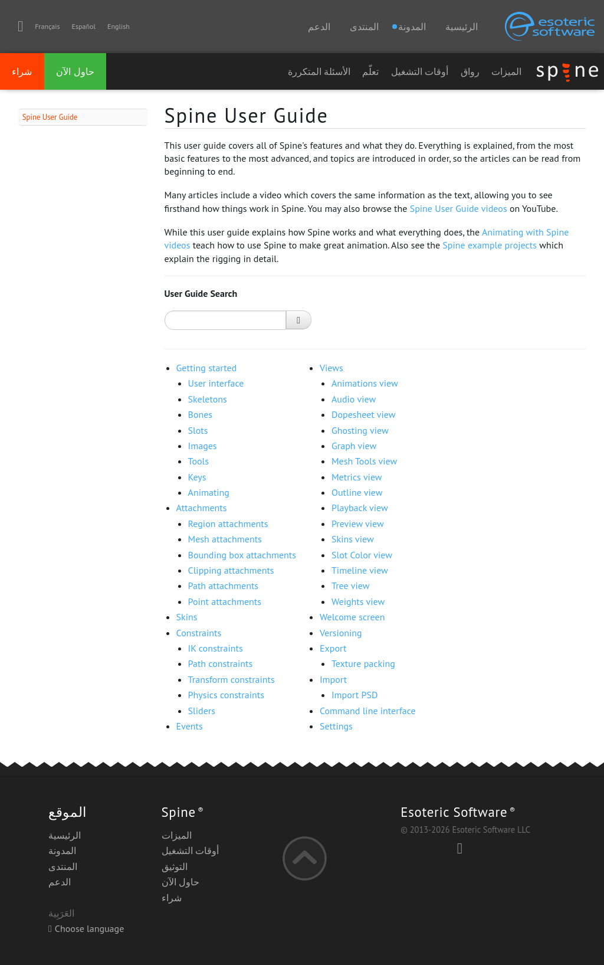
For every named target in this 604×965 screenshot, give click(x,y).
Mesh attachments (225, 539)
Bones (200, 414)
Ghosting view (360, 430)
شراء (22, 71)
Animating (208, 492)
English (118, 26)
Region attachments (228, 523)
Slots (198, 430)
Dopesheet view (363, 414)
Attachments (201, 507)
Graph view (353, 446)
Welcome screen (352, 617)
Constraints (199, 633)
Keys (197, 477)
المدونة (62, 850)
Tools (198, 461)
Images (202, 446)
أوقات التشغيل (419, 71)
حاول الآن (75, 71)
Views (331, 368)
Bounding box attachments (242, 555)
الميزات (506, 71)
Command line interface (368, 711)
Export (333, 648)
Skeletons (207, 399)
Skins (187, 617)
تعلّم (370, 71)
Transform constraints (231, 679)
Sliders (201, 711)
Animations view (364, 383)
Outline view (357, 492)
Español (84, 26)
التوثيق (175, 866)
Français (47, 26)
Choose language (86, 928)
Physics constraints (226, 695)
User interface (216, 383)
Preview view (357, 523)
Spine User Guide (50, 117)
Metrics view (356, 477)
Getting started (206, 368)
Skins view (352, 539)
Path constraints (220, 663)
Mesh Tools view (364, 461)
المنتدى (364, 26)
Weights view (358, 601)
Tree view (350, 585)
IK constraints (215, 648)
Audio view (353, 399)
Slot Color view (361, 555)
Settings (336, 726)
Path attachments (223, 585)
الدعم (319, 26)
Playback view (359, 507)
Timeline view (359, 570)
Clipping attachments (231, 570)
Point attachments (224, 601)
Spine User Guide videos (458, 208)
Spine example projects (489, 245)
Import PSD (354, 695)
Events (189, 726)
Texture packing (363, 663)
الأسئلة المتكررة (319, 71)
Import (333, 679)
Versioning (341, 633)
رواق (470, 71)
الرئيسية (461, 26)
